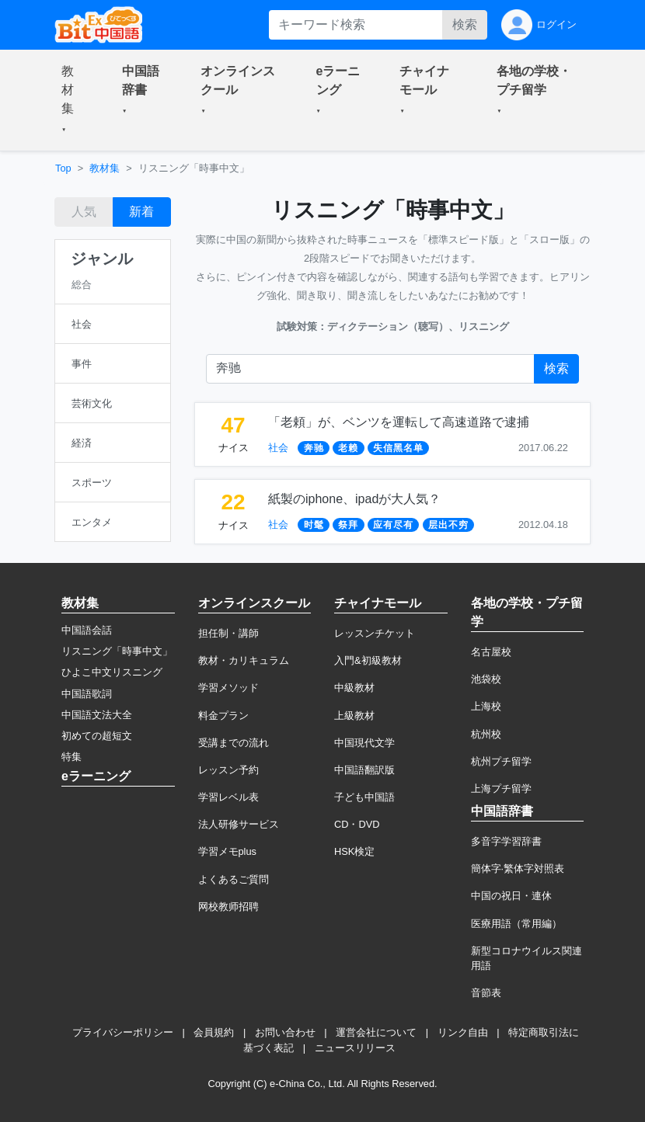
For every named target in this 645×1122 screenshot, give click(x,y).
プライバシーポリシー (122, 1032)
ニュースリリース (355, 1048)
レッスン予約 (228, 770)
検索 (464, 24)
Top (63, 168)
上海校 (486, 706)
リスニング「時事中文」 (117, 651)
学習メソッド (228, 687)
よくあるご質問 (233, 879)
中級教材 (354, 687)
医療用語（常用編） (516, 923)
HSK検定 (354, 851)
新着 (141, 211)
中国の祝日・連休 (511, 895)
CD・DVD (357, 824)
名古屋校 (491, 652)
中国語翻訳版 (364, 770)
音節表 (486, 993)
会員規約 (214, 1032)
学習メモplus (227, 851)
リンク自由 (463, 1032)
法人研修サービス (238, 824)
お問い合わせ (285, 1032)
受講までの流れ (233, 743)
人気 (83, 211)
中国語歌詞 (86, 694)
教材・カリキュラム (243, 660)
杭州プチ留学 (501, 761)
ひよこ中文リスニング (111, 672)
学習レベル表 (228, 797)
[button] (73, 100)
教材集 (104, 168)
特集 (71, 756)
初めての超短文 (96, 736)
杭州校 (486, 734)
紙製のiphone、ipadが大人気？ (354, 498)
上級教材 (354, 715)
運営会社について (376, 1032)
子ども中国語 (364, 797)
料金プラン (223, 715)
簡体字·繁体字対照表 (518, 868)
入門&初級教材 (368, 660)
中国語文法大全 (96, 715)
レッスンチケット (374, 633)
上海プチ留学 (501, 788)
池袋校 (486, 679)
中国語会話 (86, 630)
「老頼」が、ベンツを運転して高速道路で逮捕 (398, 422)
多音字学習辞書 (506, 841)
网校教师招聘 (228, 906)
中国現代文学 (364, 743)
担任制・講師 (228, 633)
